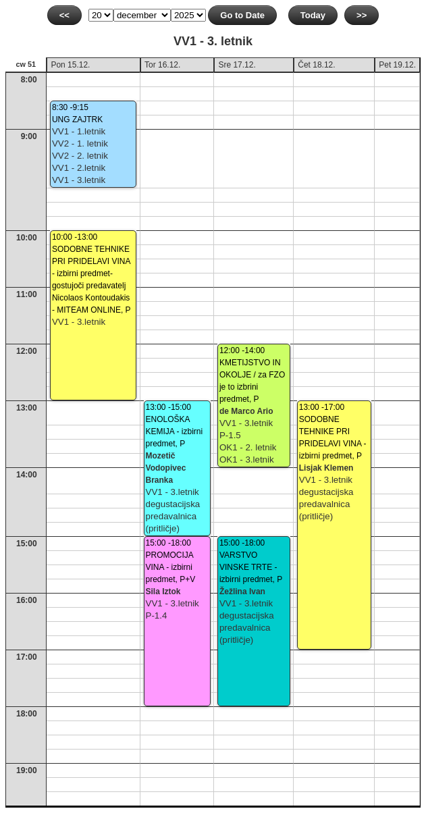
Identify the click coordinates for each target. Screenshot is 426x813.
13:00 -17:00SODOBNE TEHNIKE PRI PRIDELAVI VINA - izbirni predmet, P (333, 431)
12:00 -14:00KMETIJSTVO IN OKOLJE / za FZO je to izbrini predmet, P (252, 375)
